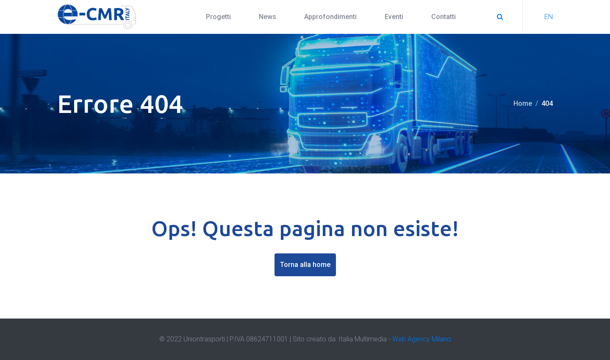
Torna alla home (305, 265)
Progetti (218, 17)
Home (522, 103)
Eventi (394, 17)
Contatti (443, 17)
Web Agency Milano (421, 339)
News (267, 17)
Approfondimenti (330, 17)
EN (548, 17)
